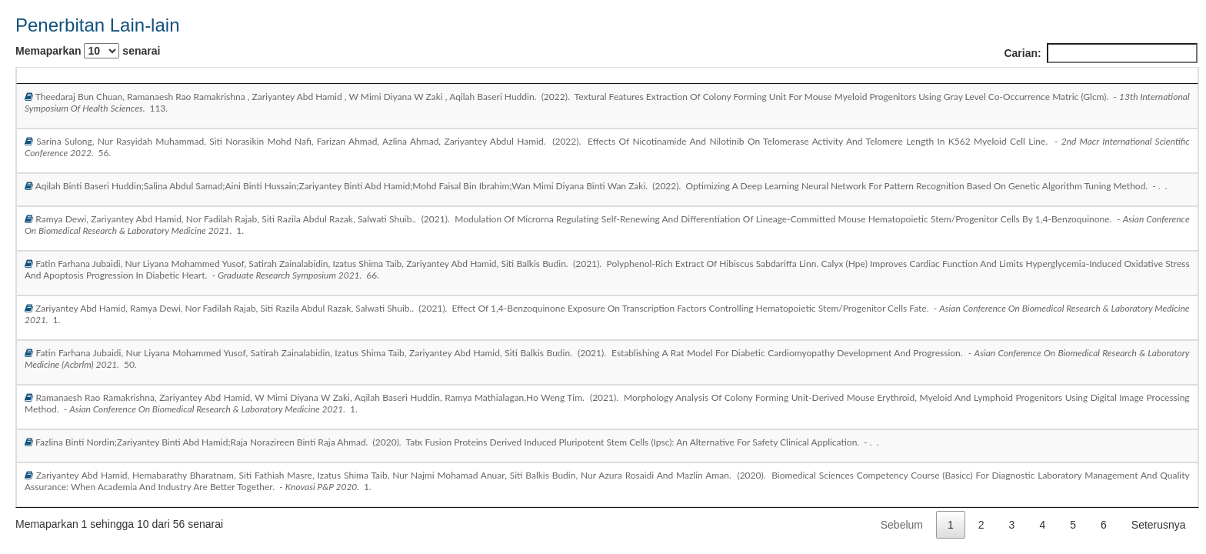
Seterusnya (1158, 525)
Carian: (1100, 53)
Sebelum (902, 525)
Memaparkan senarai (87, 50)
